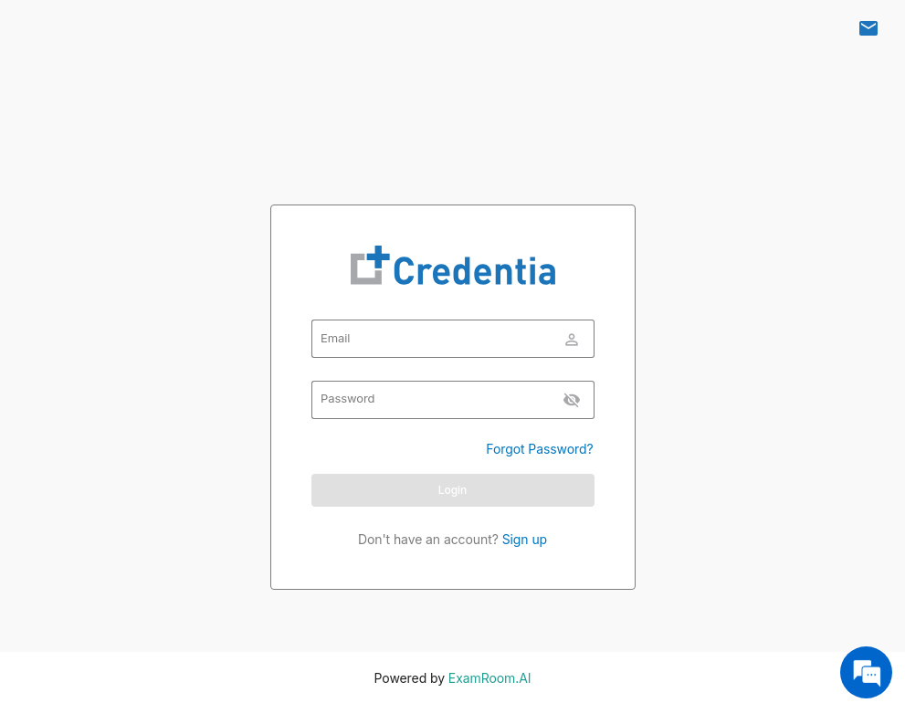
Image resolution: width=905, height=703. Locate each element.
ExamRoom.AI (488, 678)
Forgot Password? (539, 448)
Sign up (523, 539)
